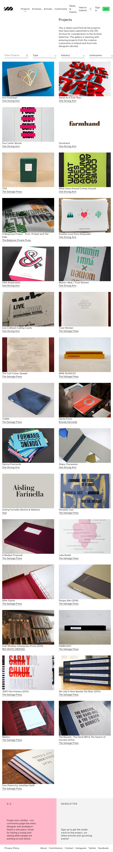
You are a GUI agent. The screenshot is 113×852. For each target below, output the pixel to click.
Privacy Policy (12, 848)
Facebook (103, 848)
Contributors (56, 848)
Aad (4, 512)
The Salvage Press (12, 191)
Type (35, 55)
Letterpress (95, 55)
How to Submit (82, 10)
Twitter (92, 848)
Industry (65, 55)
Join (105, 10)
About (43, 848)
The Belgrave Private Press (16, 240)
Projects (24, 10)
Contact (69, 848)
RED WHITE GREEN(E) (13, 649)
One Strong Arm (11, 100)
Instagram (81, 848)
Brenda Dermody (68, 422)
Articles (47, 10)
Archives (35, 10)
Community (59, 10)
